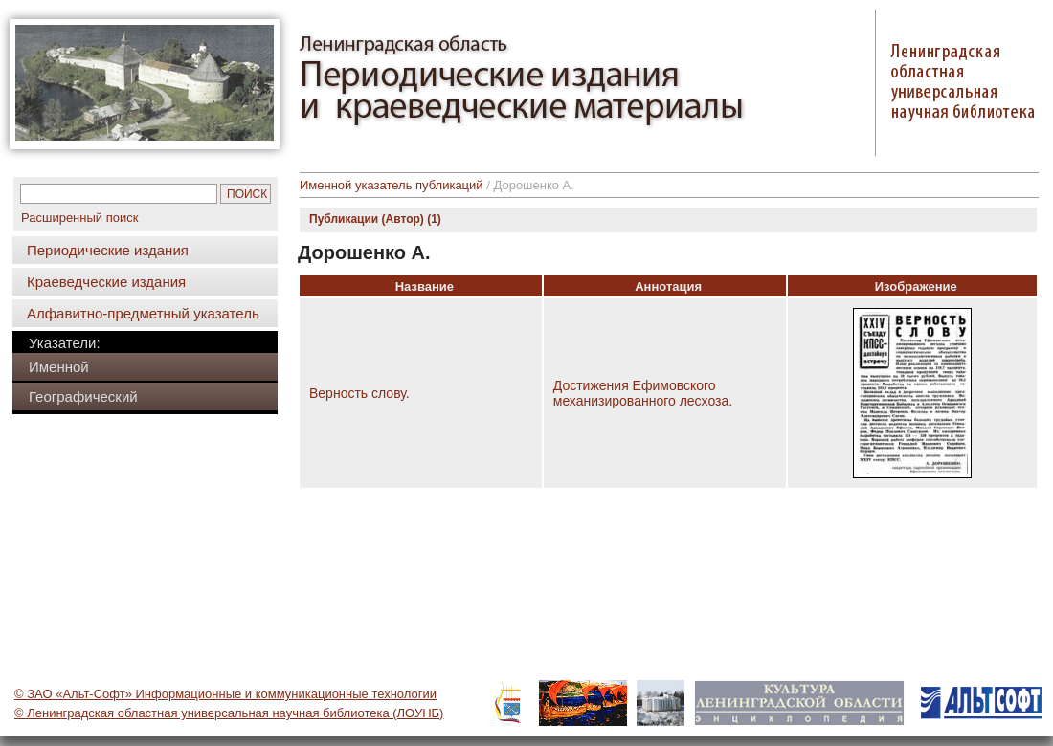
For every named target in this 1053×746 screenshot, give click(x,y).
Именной (59, 367)
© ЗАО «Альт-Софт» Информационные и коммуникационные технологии (225, 694)
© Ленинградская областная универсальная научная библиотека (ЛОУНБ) (228, 713)
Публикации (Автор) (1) (375, 219)
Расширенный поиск (79, 217)
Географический (83, 396)
